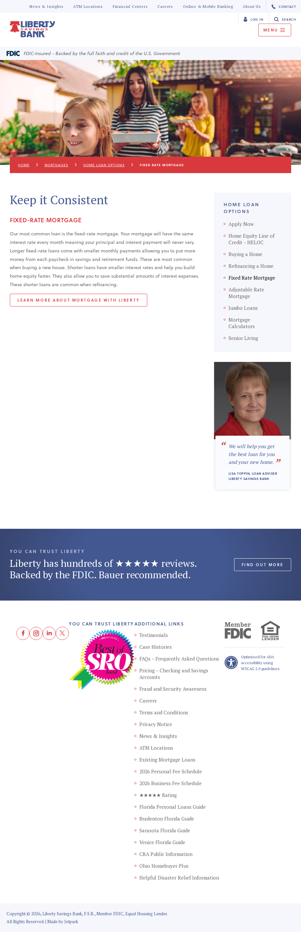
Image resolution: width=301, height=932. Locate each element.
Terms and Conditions (163, 712)
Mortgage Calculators (242, 322)
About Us (252, 6)
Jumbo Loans (243, 308)
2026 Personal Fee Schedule (170, 771)
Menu (274, 30)
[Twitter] (62, 633)
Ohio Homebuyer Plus (164, 866)
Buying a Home (245, 254)
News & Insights (46, 6)
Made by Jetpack (62, 921)
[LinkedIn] (49, 633)
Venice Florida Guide (162, 842)
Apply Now (241, 224)
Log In (253, 19)
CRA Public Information (165, 854)
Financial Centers (130, 6)
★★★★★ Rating (158, 795)
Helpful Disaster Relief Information (179, 877)
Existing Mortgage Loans (167, 759)
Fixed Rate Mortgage (252, 277)
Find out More (263, 564)
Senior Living (243, 338)
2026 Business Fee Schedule (170, 783)
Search (285, 19)
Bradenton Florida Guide (166, 818)
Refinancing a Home (251, 266)
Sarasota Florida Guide (164, 830)
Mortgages (56, 165)
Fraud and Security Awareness (173, 688)
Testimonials (153, 635)
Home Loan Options (104, 165)
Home (24, 165)
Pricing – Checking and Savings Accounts (173, 673)
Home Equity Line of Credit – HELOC (251, 239)
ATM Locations (88, 6)
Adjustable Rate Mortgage (246, 292)
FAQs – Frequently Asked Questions (179, 658)
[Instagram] (36, 633)
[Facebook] (23, 633)
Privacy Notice (155, 724)
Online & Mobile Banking (208, 6)
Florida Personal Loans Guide (172, 806)
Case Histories (155, 647)
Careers (165, 6)
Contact (283, 6)
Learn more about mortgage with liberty (78, 300)
